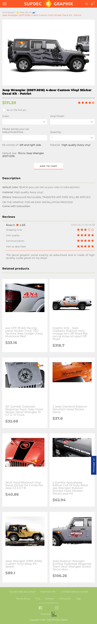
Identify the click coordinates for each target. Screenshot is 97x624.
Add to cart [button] (48, 166)
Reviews (49, 598)
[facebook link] (40, 608)
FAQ (37, 598)
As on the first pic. (14, 110)
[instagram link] (56, 608)
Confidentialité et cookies (74, 591)
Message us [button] (93, 465)
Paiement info (48, 591)
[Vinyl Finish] (72, 121)
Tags (78, 598)
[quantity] (72, 137)
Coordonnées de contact (22, 591)
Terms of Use (23, 598)
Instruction (65, 598)
